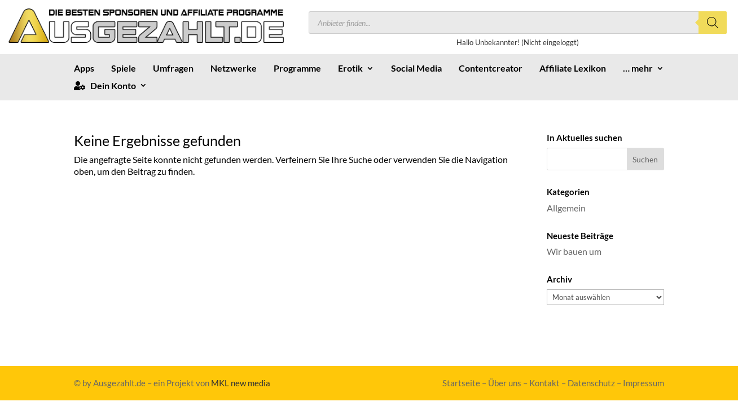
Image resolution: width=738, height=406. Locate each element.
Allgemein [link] (566, 207)
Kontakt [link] (544, 383)
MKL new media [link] (240, 383)
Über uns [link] (504, 383)
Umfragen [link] (173, 68)
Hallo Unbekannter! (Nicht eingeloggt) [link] (517, 42)
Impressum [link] (643, 383)
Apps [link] (84, 68)
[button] (646, 159)
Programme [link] (297, 68)
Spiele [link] (123, 68)
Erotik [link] (350, 68)
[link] (146, 39)
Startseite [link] (461, 383)
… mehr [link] (638, 68)
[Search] (713, 22)
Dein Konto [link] (105, 86)
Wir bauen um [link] (574, 251)
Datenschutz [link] (591, 383)
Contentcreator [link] (490, 68)
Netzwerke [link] (233, 68)
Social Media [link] (416, 68)
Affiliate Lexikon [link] (572, 68)
